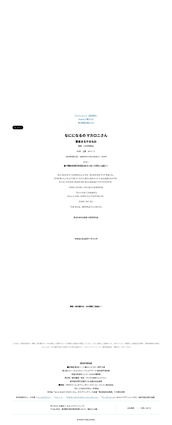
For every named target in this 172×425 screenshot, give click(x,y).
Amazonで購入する (86, 119)
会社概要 (130, 408)
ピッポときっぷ (108, 397)
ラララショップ (86, 115)
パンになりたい (43, 397)
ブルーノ (58, 397)
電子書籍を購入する (86, 123)
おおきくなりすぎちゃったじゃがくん (82, 397)
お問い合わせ (145, 408)
